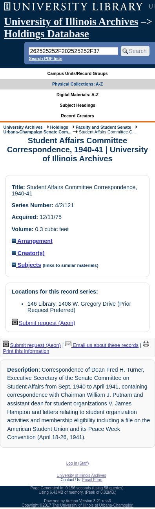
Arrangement (32, 241)
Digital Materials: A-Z (77, 94)
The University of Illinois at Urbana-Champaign (92, 505)
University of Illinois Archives (71, 21)
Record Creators (77, 115)
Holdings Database (46, 34)
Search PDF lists (45, 58)
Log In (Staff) (77, 463)
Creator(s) (28, 253)
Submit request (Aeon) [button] (43, 323)
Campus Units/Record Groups (77, 73)
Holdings (59, 127)
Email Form (92, 480)
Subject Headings (77, 105)
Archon (72, 501)
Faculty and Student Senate (103, 127)
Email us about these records (102, 345)
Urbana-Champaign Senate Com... (37, 132)
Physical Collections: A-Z (77, 84)
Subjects (26, 265)
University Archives (22, 127)
